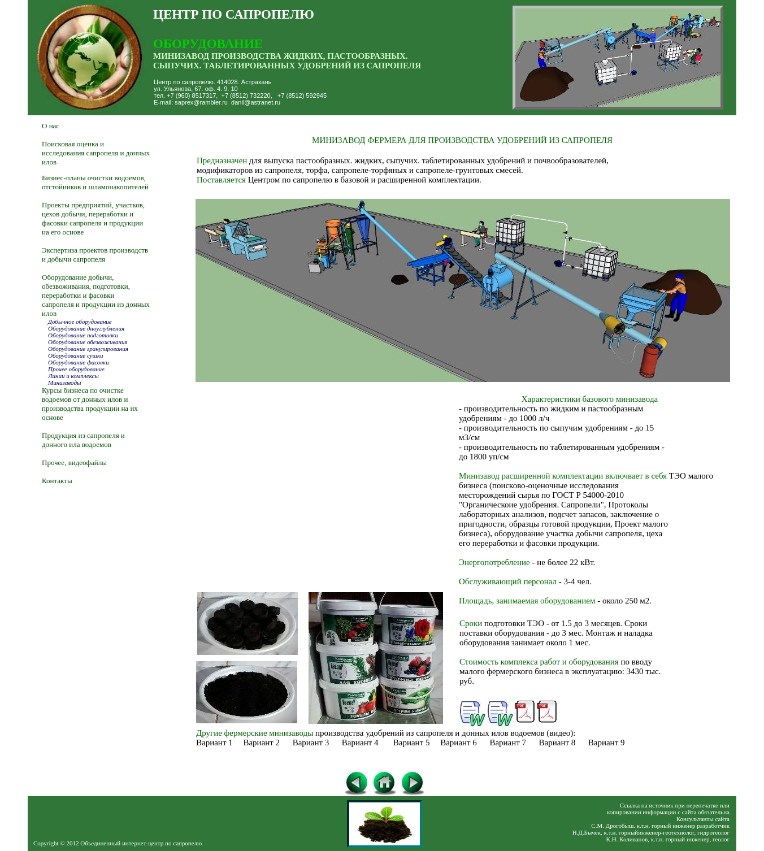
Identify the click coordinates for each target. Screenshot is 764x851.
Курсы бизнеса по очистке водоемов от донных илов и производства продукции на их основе (90, 404)
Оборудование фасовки (77, 362)
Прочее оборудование (75, 369)
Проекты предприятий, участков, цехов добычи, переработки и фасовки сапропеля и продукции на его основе (93, 218)
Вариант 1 (214, 742)
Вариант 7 (507, 742)
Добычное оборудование (80, 321)
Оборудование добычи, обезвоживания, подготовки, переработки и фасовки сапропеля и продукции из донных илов (96, 295)
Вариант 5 (411, 742)
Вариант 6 (458, 742)
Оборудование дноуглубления (85, 328)
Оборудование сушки (72, 355)
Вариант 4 (360, 742)
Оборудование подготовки (83, 335)
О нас (50, 125)
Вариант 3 (311, 742)
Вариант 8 (557, 742)
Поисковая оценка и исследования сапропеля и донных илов (96, 153)
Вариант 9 (606, 742)
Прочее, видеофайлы (75, 462)
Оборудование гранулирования (88, 348)
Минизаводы (64, 382)
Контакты (57, 480)
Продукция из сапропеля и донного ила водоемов (83, 440)
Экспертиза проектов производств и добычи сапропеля (95, 254)
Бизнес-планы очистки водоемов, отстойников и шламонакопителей (95, 182)
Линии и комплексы (70, 375)
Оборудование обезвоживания (88, 341)
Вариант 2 (261, 742)
